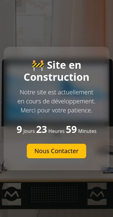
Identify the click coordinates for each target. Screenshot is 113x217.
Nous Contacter (56, 151)
